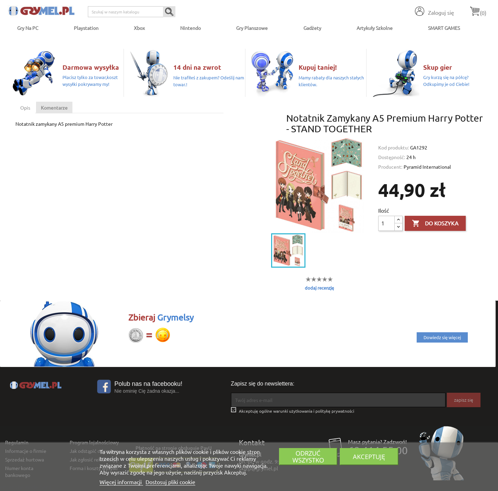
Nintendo (190, 28)
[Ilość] (386, 223)
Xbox (139, 28)
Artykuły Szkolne (375, 28)
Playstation (86, 28)
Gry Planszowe (252, 28)
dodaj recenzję (319, 288)
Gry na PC (27, 28)
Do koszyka (435, 223)
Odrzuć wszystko (308, 456)
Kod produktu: (393, 147)
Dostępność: (391, 157)
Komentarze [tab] (54, 107)
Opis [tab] (25, 107)
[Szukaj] (131, 11)
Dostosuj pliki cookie (170, 481)
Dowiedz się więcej (442, 337)
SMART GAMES (444, 28)
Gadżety (312, 28)
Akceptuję (369, 456)
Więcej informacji (121, 481)
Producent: (390, 167)
